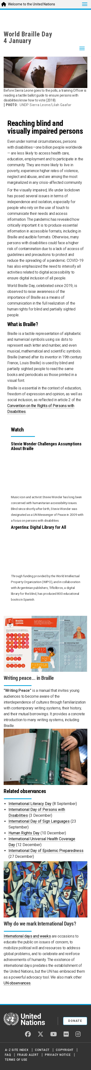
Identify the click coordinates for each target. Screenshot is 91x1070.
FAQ (8, 1055)
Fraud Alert (27, 1055)
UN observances (17, 983)
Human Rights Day (24, 833)
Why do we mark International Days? (40, 924)
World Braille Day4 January (28, 37)
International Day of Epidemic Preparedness (45, 850)
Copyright (65, 1050)
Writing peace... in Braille (29, 678)
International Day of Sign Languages (39, 821)
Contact (42, 1050)
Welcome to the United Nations (31, 4)
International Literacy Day (29, 803)
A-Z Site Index (17, 1050)
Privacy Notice (58, 1055)
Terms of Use (16, 1059)
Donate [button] (75, 1021)
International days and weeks (27, 936)
